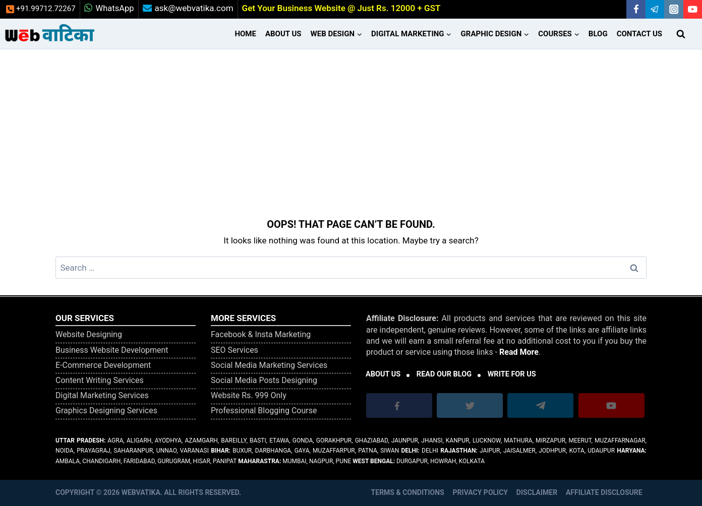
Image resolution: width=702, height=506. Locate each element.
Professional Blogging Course (264, 410)
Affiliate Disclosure (604, 492)
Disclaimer (536, 492)
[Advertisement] (351, 125)
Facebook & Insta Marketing (261, 334)
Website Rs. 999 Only (248, 395)
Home (245, 33)
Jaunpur (404, 440)
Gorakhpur (334, 440)
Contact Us (639, 33)
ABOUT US (383, 374)
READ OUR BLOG (444, 374)
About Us (283, 33)
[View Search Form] (681, 34)
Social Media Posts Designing (264, 380)
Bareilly (233, 440)
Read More (519, 352)
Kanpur (458, 440)
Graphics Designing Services (106, 410)
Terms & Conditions (407, 492)
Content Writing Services (99, 380)
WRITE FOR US (512, 374)
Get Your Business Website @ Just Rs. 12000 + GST (341, 8)
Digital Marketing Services (102, 395)
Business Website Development (111, 350)
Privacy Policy (480, 492)
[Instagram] (673, 9)
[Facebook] (635, 9)
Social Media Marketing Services (269, 365)
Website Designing (88, 334)
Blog (598, 33)
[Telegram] (655, 9)
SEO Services (234, 350)
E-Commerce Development (103, 365)
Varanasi (194, 450)
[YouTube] (692, 9)
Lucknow (487, 440)
